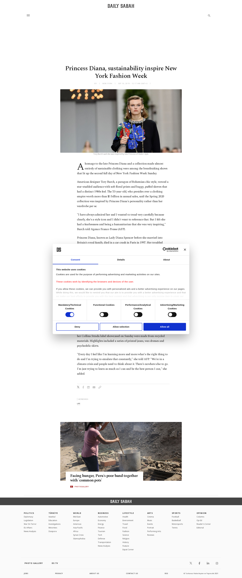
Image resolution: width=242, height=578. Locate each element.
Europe (76, 520)
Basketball (176, 520)
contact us (132, 573)
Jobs (26, 573)
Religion (126, 538)
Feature (126, 546)
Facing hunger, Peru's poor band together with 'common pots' (104, 478)
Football (175, 516)
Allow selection (121, 326)
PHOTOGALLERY (82, 487)
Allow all (164, 326)
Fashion (126, 531)
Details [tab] (121, 259)
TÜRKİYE (53, 513)
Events (150, 524)
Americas (77, 524)
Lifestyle (128, 513)
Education (53, 520)
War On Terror (30, 524)
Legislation (28, 520)
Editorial (200, 527)
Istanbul (52, 516)
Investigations (54, 524)
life (78, 403)
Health (125, 516)
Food (125, 527)
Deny (77, 326)
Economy (102, 520)
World (77, 513)
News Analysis (30, 531)
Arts (150, 513)
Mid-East (76, 516)
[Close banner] (185, 250)
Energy (101, 524)
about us (94, 573)
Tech (100, 535)
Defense (101, 538)
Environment (128, 520)
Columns (200, 516)
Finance (101, 527)
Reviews (150, 535)
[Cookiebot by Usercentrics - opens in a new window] (165, 249)
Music (149, 520)
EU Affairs (28, 527)
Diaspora (53, 531)
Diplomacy (28, 516)
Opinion (202, 513)
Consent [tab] (75, 259)
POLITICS (29, 513)
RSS (166, 573)
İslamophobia (79, 538)
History (126, 542)
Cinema (150, 516)
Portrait (150, 527)
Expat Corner (128, 549)
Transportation (104, 542)
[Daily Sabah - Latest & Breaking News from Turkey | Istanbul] (121, 6)
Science (126, 535)
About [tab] (166, 259)
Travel (125, 524)
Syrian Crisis (78, 535)
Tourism (101, 531)
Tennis (174, 527)
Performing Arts (154, 531)
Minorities (53, 527)
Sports (176, 513)
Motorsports (177, 524)
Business (103, 513)
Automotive (103, 516)
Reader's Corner (204, 524)
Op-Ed (199, 520)
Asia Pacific (78, 527)
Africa (75, 531)
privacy (59, 573)
